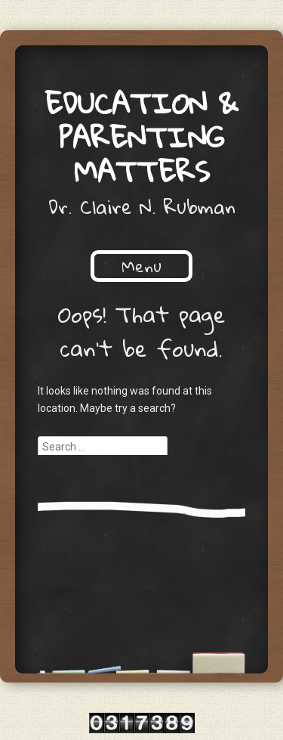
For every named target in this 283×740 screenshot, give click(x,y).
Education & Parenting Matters (141, 137)
